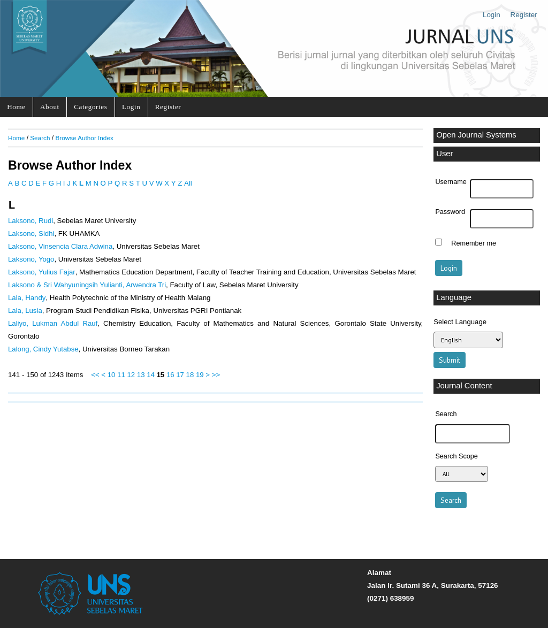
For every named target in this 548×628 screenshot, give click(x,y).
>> (216, 375)
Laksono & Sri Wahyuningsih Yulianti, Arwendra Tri (87, 285)
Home (16, 107)
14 (151, 375)
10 (112, 375)
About (49, 107)
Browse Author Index (84, 137)
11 (121, 375)
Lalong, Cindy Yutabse (43, 349)
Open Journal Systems (476, 135)
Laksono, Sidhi (31, 233)
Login (491, 15)
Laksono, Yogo (31, 259)
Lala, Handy (26, 298)
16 (170, 375)
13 (141, 375)
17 (180, 375)
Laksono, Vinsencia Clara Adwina (60, 246)
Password (450, 212)
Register (524, 15)
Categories (90, 107)
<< (95, 375)
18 (190, 375)
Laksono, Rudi (30, 221)
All (188, 183)
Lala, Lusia (25, 311)
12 (131, 375)
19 (200, 375)
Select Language (459, 322)
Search (40, 137)
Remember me (473, 243)
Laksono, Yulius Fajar (41, 272)
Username (450, 182)
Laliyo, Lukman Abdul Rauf (52, 323)
